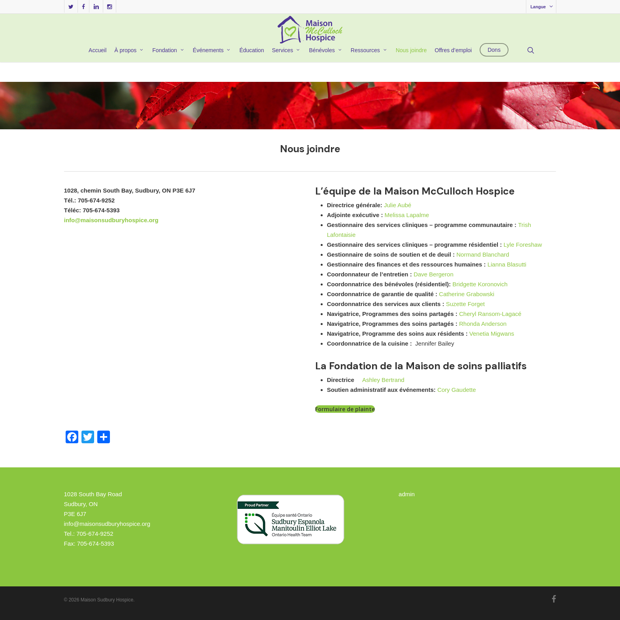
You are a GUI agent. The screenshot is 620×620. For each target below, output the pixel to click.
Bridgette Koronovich (479, 284)
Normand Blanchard (482, 254)
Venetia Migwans (491, 333)
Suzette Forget (465, 304)
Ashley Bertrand (383, 379)
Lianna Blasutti (507, 264)
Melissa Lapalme (407, 215)
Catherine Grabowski (466, 294)
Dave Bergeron (434, 274)
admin (407, 494)
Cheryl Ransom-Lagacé (490, 313)
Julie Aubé (397, 205)
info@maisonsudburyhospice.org (111, 220)
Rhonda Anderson (483, 323)
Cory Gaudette (456, 389)
